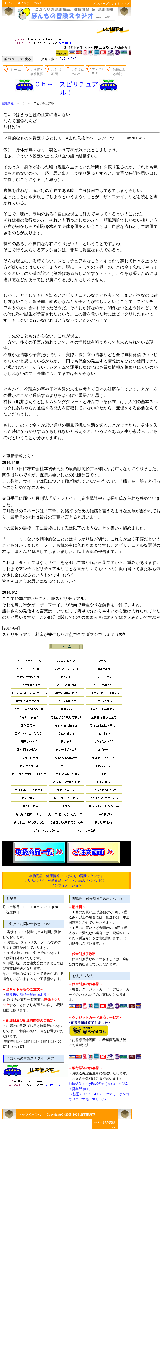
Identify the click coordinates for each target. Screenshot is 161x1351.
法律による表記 (119, 72)
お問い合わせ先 (33, 1082)
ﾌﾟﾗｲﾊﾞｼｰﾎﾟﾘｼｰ (98, 71)
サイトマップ (120, 3)
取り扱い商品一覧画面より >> (28, 994)
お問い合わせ (45, 40)
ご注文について (78, 72)
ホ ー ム (15, 69)
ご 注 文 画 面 (56, 72)
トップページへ (30, 1115)
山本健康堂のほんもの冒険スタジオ (65, 14)
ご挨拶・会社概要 (36, 72)
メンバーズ (101, 3)
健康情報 (8, 103)
